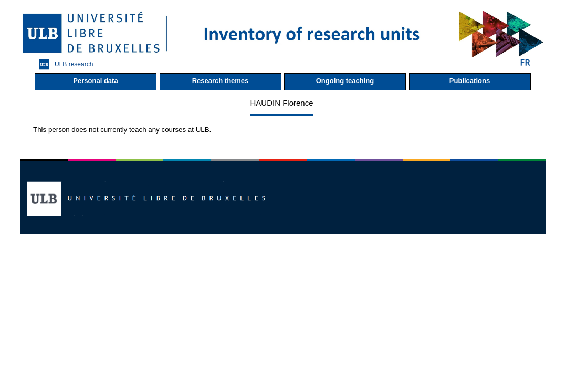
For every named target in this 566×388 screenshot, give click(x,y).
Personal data (95, 81)
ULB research (63, 64)
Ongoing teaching (345, 81)
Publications (469, 81)
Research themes (220, 81)
